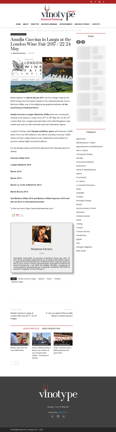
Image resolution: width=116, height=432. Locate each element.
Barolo (49, 279)
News (78, 189)
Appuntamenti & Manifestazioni (89, 146)
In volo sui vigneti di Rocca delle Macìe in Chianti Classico (59, 314)
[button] (91, 2)
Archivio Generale (49, 24)
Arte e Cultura (82, 150)
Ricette (79, 204)
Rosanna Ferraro (19, 53)
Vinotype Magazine (84, 247)
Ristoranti (80, 212)
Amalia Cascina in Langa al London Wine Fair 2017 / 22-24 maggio (23, 316)
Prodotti (79, 196)
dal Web (79, 158)
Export (79, 173)
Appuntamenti (66, 24)
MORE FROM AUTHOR (51, 329)
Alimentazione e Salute (85, 142)
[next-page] (17, 363)
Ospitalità (80, 193)
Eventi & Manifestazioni (25, 30)
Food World (81, 177)
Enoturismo (81, 166)
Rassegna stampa (83, 200)
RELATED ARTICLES (31, 329)
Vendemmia (81, 235)
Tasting (79, 224)
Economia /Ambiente (85, 162)
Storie (78, 220)
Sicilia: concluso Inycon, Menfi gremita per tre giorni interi (62, 350)
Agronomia (81, 139)
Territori (79, 227)
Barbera (41, 279)
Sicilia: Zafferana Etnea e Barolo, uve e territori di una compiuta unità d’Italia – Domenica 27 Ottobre (41, 353)
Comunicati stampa (84, 154)
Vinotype (35, 24)
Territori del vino (83, 231)
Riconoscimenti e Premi (86, 208)
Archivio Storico (82, 24)
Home (18, 24)
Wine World (81, 251)
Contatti (96, 24)
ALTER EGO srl (63, 412)
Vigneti (79, 239)
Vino (78, 243)
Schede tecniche (83, 216)
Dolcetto (58, 279)
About (26, 24)
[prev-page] (12, 363)
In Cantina (80, 181)
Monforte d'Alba (17, 282)
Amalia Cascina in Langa (27, 279)
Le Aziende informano (85, 185)
